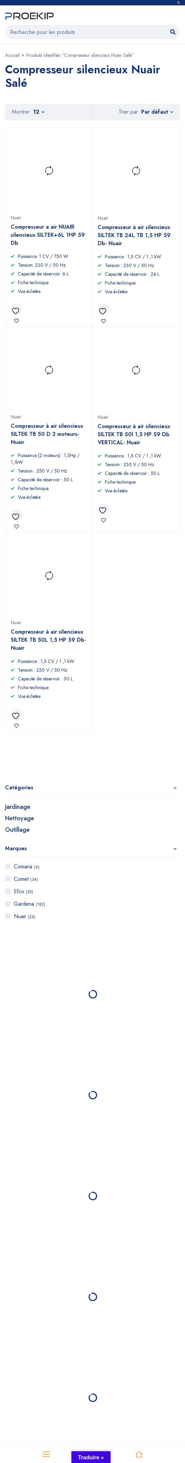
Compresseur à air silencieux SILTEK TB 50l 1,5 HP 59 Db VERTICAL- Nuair (134, 434)
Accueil (12, 55)
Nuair (24, 916)
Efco (23, 891)
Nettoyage (19, 818)
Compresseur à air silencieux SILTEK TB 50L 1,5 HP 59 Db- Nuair (48, 640)
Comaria (26, 866)
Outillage (17, 829)
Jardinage (17, 806)
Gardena (29, 904)
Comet (26, 879)
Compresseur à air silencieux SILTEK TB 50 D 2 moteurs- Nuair (47, 434)
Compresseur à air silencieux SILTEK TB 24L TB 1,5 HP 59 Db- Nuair (134, 235)
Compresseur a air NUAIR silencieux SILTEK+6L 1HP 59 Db (48, 235)
